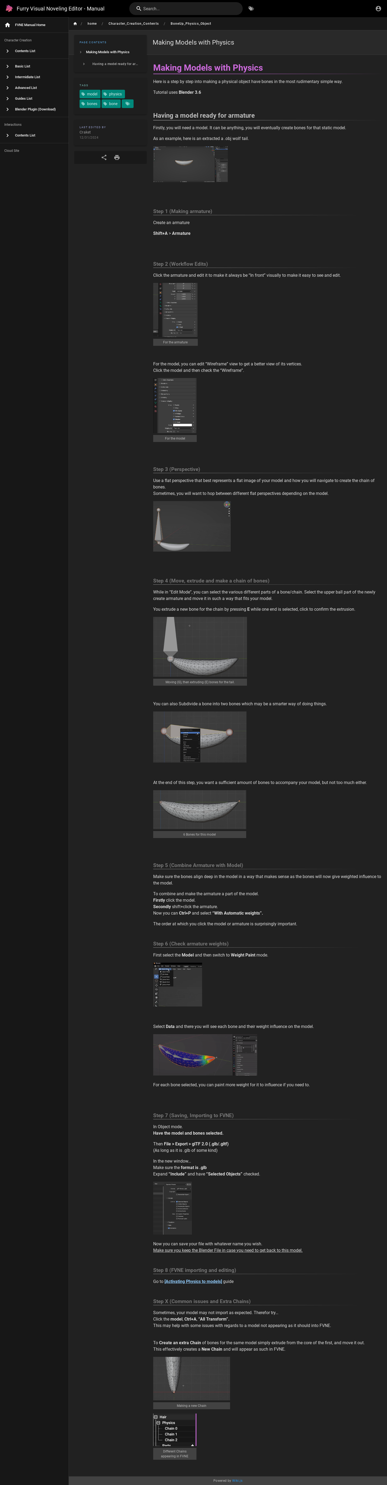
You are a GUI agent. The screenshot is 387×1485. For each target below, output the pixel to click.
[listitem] (110, 52)
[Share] (104, 157)
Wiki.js (237, 1481)
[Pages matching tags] (128, 103)
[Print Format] (116, 157)
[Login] (378, 8)
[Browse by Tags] (251, 8)
